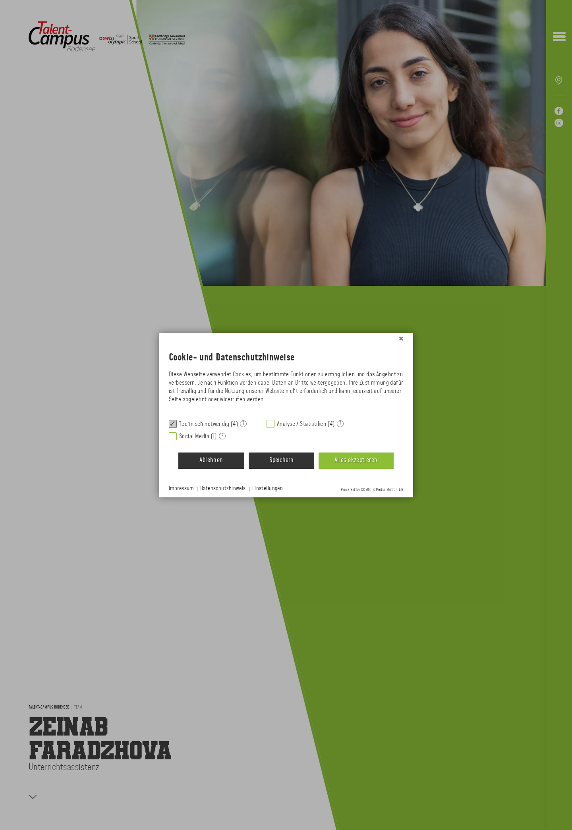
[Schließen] (401, 339)
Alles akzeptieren (355, 460)
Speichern (281, 460)
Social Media (194, 436)
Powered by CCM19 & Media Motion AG (372, 490)
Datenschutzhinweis (223, 489)
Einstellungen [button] (267, 489)
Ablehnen (211, 460)
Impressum (181, 489)
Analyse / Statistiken (301, 424)
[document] (286, 379)
